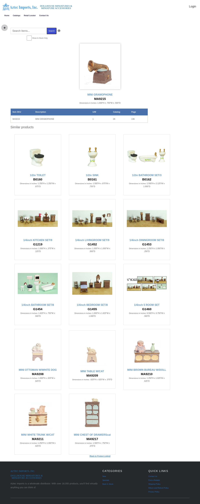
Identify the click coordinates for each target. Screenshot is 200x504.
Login (192, 6)
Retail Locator (30, 15)
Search (52, 31)
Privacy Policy (153, 492)
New (104, 476)
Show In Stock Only (40, 38)
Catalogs (16, 15)
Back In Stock (107, 484)
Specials (105, 480)
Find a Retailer (154, 480)
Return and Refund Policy (158, 488)
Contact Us (44, 15)
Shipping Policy (154, 484)
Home (6, 15)
